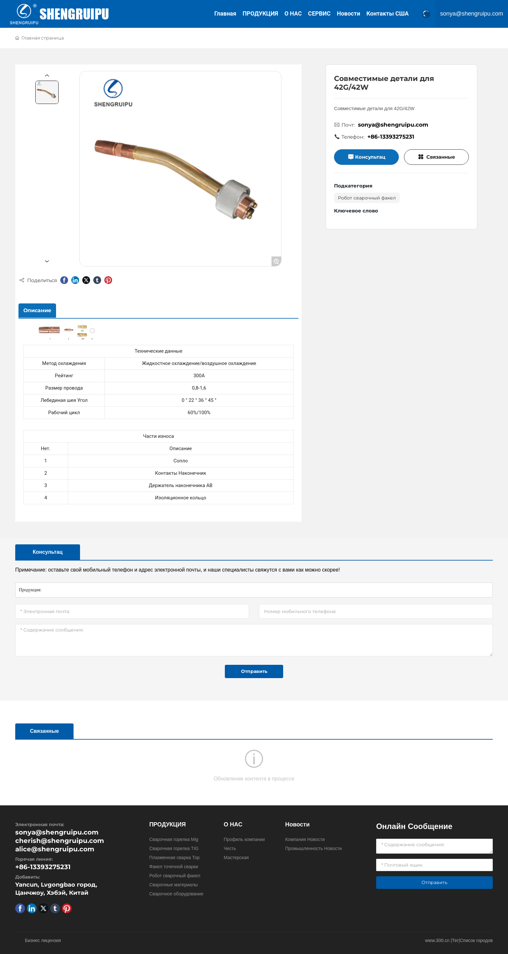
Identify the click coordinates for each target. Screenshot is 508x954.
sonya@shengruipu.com (471, 14)
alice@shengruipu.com (54, 849)
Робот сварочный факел (367, 198)
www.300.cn (437, 940)
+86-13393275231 (390, 136)
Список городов (476, 940)
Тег (455, 940)
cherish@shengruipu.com (59, 841)
